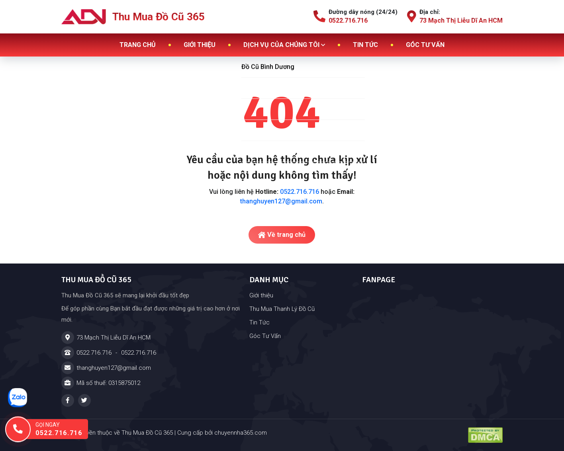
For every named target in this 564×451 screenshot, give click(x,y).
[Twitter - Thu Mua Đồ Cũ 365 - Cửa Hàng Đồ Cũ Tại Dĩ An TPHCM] (84, 400)
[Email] (150, 367)
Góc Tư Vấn (265, 336)
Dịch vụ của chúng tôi (284, 45)
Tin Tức (259, 322)
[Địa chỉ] (150, 337)
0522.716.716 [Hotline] (94, 352)
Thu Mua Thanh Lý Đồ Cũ (282, 308)
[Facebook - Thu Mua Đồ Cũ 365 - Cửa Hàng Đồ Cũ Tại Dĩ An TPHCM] (67, 400)
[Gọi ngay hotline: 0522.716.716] (54, 429)
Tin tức (365, 45)
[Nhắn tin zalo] (17, 397)
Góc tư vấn (425, 45)
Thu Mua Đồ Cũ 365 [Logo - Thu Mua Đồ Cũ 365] (133, 16)
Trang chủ (137, 45)
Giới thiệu (199, 45)
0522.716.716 (299, 191)
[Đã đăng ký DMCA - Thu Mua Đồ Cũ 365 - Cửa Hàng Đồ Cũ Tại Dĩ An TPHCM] (485, 435)
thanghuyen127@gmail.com (281, 201)
